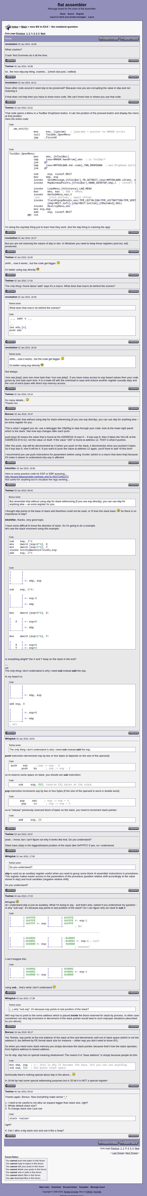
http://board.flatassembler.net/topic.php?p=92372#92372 (37, 476)
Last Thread (118, 1153)
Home (63, 14)
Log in (91, 17)
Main (24, 26)
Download (56, 1187)
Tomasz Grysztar (71, 1192)
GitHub (89, 1192)
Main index (44, 1187)
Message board (98, 1187)
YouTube (97, 1192)
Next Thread (132, 1153)
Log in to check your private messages (68, 17)
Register (80, 14)
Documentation (70, 1187)
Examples (83, 1187)
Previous (20, 33)
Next (43, 33)
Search (71, 14)
